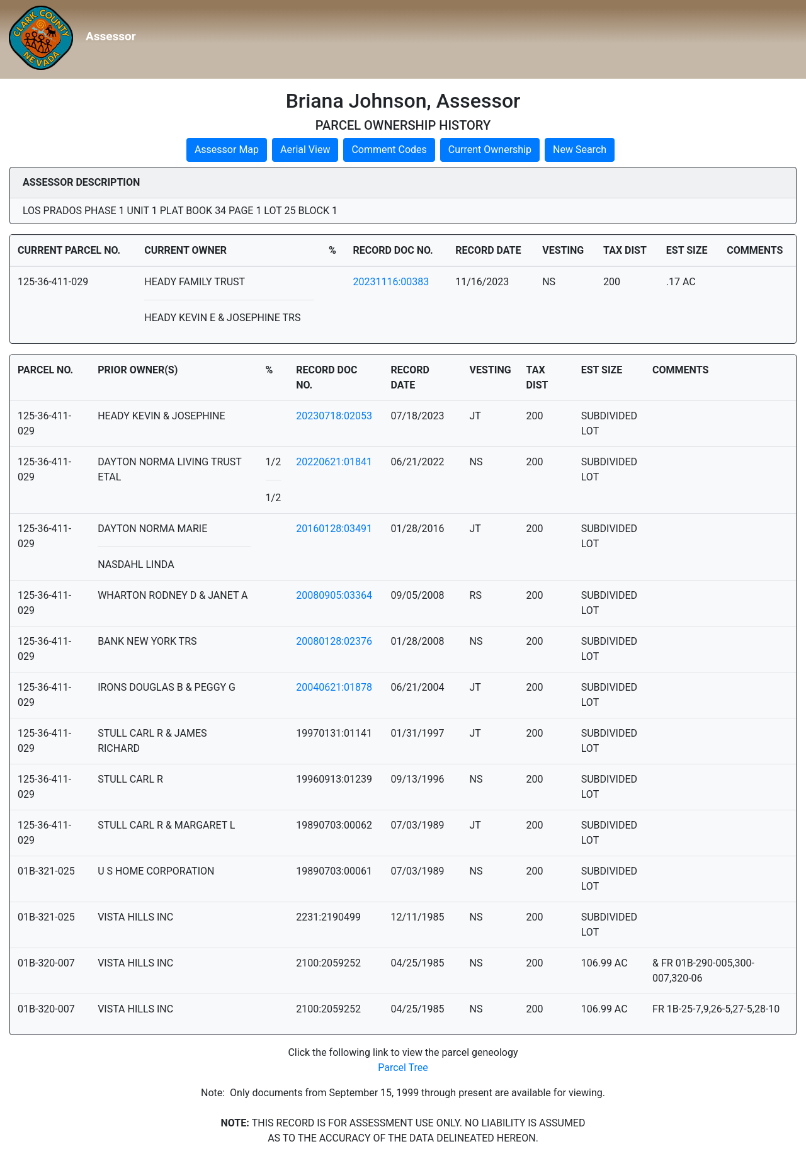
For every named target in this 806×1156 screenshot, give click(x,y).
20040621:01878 (334, 687)
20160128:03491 (334, 529)
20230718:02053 (334, 416)
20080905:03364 (334, 595)
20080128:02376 (334, 641)
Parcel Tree (403, 1068)
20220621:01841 (334, 462)
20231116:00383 (391, 282)
